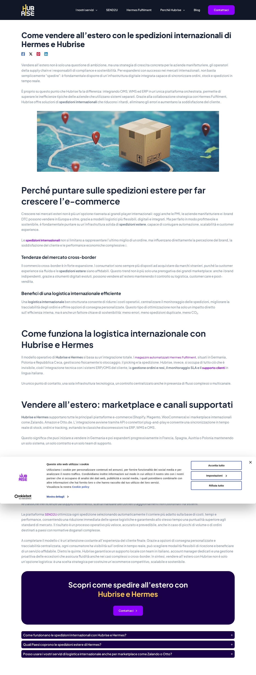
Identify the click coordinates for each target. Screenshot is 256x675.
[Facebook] (23, 54)
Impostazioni (216, 646)
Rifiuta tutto (216, 656)
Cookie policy (81, 658)
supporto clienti (214, 368)
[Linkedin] (46, 54)
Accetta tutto (216, 636)
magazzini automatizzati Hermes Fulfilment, (168, 357)
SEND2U (51, 514)
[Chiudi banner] (250, 633)
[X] (31, 54)
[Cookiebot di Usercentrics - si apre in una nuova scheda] (23, 668)
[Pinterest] (38, 54)
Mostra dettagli (56, 667)
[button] (95, 10)
